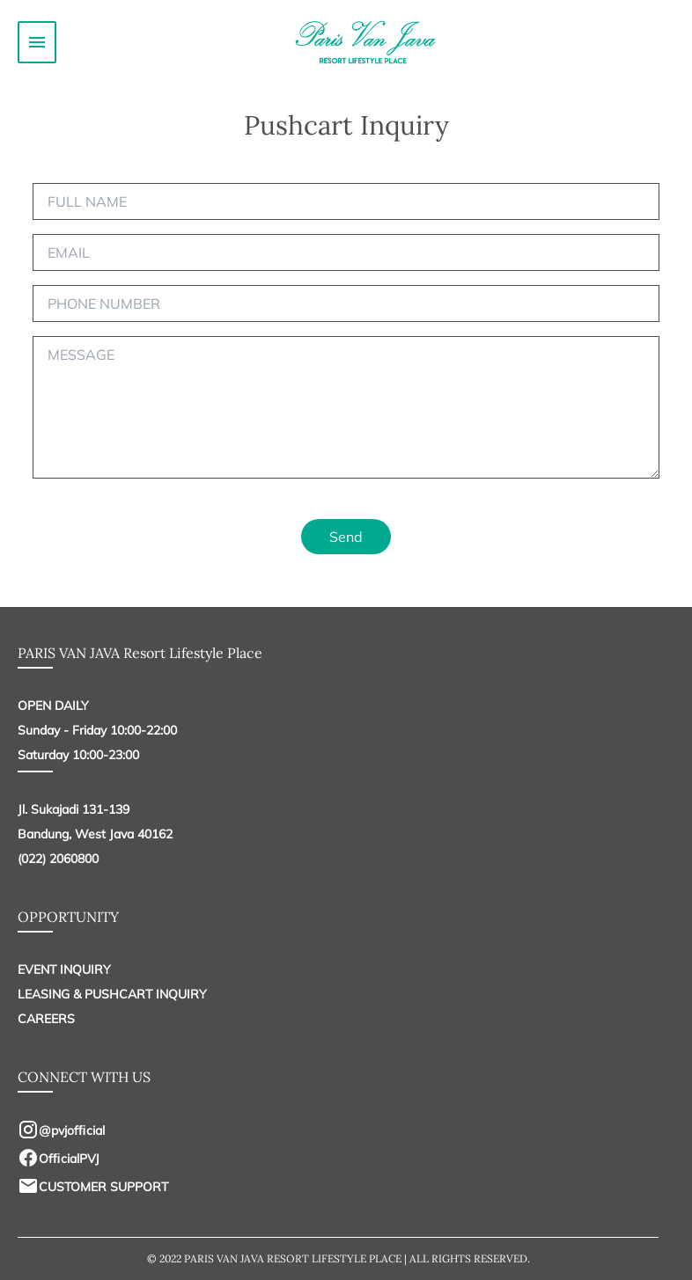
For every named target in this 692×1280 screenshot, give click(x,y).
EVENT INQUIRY (64, 969)
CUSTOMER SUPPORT (93, 1187)
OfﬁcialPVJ (58, 1159)
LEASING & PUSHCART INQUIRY (112, 994)
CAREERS (46, 1019)
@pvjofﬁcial (61, 1130)
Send (346, 536)
